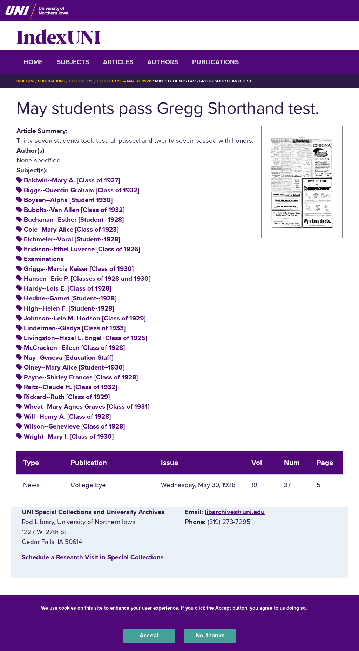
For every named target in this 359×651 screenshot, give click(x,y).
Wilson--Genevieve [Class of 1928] (74, 426)
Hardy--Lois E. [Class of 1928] (67, 288)
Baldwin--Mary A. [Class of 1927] (72, 180)
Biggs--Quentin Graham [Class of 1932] (81, 190)
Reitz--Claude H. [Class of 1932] (70, 387)
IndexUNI (58, 35)
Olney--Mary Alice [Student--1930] (74, 367)
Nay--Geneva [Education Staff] (68, 357)
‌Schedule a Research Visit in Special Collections (93, 557)
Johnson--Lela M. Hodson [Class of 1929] (84, 318)
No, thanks (210, 635)
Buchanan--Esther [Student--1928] (74, 220)
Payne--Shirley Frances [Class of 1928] (81, 377)
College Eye (86, 81)
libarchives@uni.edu (235, 512)
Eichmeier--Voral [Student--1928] (72, 239)
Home (33, 62)
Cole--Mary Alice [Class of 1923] (71, 229)
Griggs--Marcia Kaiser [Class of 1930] (79, 269)
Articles (118, 62)
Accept (149, 635)
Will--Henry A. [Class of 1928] (67, 416)
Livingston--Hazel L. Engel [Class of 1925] (85, 338)
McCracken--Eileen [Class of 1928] (74, 348)
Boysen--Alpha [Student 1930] (68, 200)
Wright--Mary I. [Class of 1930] (69, 436)
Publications (215, 62)
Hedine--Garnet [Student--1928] (70, 298)
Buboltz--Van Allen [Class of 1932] (74, 210)
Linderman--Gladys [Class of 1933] (75, 328)
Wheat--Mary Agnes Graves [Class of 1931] (86, 407)
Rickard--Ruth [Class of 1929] (67, 397)
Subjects (73, 62)
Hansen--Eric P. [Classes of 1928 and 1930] (87, 279)
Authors (162, 62)
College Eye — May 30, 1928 (132, 81)
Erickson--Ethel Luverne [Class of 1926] (82, 249)
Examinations (44, 259)
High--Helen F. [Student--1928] (69, 308)
